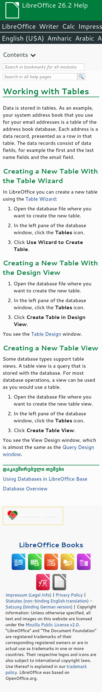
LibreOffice (19, 26)
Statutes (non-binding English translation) (47, 601)
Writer (48, 26)
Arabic (84, 38)
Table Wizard (40, 198)
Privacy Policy (69, 595)
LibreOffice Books (51, 544)
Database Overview (25, 488)
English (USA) (23, 38)
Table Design (46, 333)
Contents (15, 54)
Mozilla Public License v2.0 (52, 625)
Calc (68, 26)
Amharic (59, 38)
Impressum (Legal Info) (28, 595)
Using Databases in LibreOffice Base (45, 478)
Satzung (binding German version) (39, 607)
